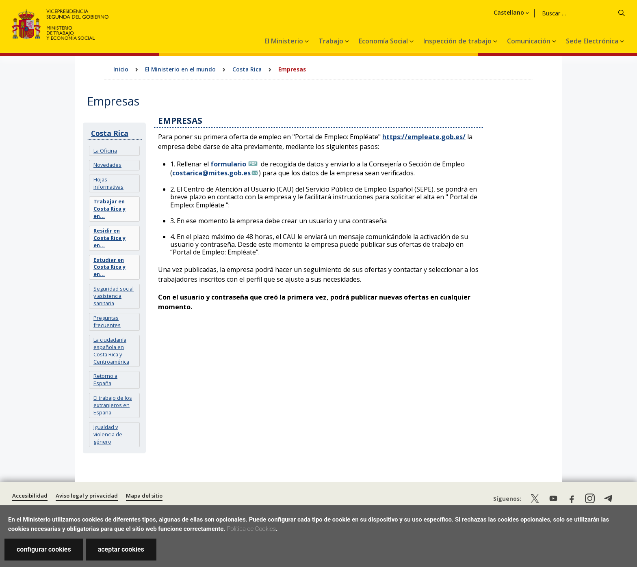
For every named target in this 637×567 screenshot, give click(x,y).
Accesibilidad (30, 495)
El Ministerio (284, 41)
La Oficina (105, 150)
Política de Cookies (251, 529)
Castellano (555, 12)
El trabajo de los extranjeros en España (112, 405)
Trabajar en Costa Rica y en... (109, 209)
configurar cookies (44, 549)
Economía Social (384, 41)
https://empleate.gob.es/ (424, 136)
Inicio (120, 69)
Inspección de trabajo (458, 41)
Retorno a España (105, 379)
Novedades (107, 164)
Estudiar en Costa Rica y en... (109, 267)
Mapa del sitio (144, 495)
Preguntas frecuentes (107, 321)
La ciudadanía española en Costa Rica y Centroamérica (111, 350)
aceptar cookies (121, 549)
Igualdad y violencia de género (107, 434)
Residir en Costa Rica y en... (109, 238)
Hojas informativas (108, 183)
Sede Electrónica (593, 41)
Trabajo (331, 41)
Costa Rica (247, 69)
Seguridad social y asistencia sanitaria (113, 296)
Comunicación (529, 41)
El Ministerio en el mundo (180, 69)
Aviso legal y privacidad (87, 495)
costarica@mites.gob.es (211, 172)
